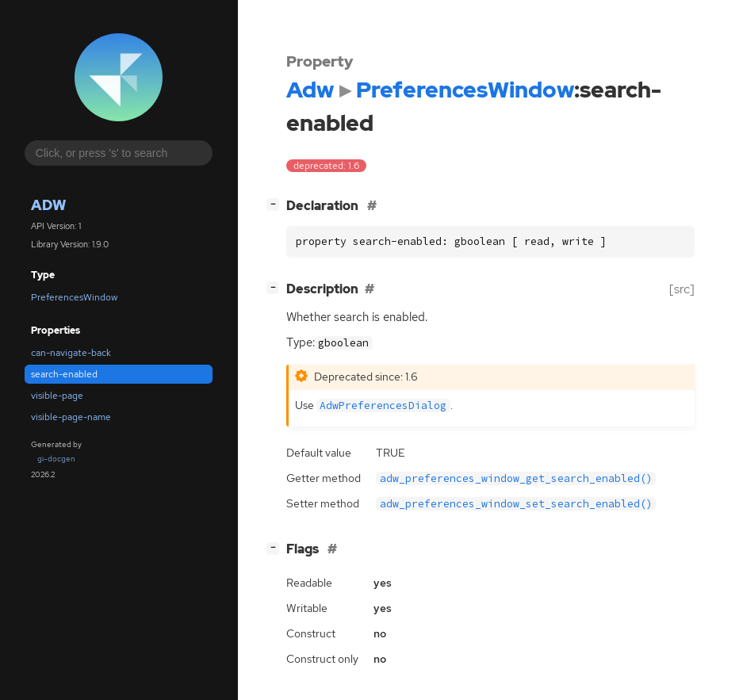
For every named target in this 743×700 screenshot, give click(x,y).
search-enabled (64, 374)
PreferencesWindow (74, 297)
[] (275, 204)
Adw (48, 205)
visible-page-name (71, 417)
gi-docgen (56, 458)
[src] (682, 289)
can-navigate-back (71, 352)
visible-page (57, 395)
